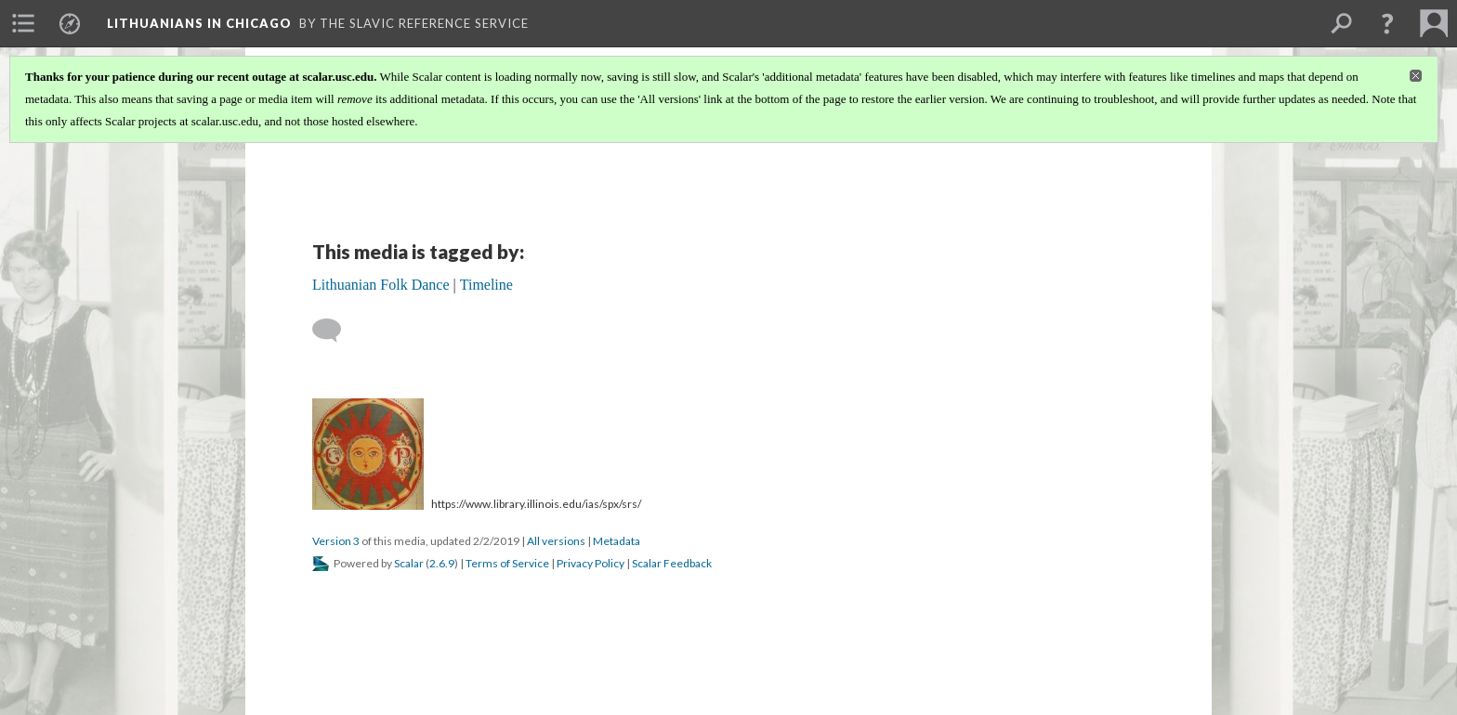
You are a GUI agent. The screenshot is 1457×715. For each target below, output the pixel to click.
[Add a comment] (335, 330)
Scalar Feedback (672, 563)
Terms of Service (507, 563)
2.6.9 (441, 563)
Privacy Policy (590, 563)
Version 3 (336, 541)
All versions (556, 541)
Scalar (409, 563)
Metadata (616, 541)
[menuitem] (23, 23)
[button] (1387, 23)
